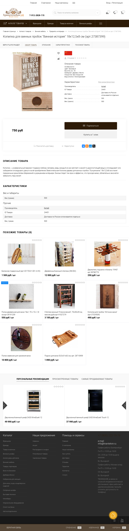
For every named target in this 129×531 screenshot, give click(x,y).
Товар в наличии (9, 450)
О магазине (46, 3)
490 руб (107, 319)
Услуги (64, 475)
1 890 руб (64, 361)
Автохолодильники (10, 511)
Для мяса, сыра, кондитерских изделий (14, 484)
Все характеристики (106, 82)
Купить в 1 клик (91, 135)
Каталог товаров (15, 23)
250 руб (107, 276)
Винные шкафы (8, 454)
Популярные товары (40, 454)
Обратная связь (12, 528)
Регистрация (117, 3)
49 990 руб (12, 421)
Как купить (66, 454)
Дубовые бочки (8, 475)
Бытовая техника (9, 494)
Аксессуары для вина (11, 458)
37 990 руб (53, 421)
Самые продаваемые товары (97, 379)
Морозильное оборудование (13, 503)
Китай (103, 86)
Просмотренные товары (65, 379)
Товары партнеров (10, 466)
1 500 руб (21, 276)
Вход (108, 3)
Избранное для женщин (11, 479)
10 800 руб (21, 361)
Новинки (36, 441)
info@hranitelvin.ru (107, 443)
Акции (35, 445)
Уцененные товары (40, 458)
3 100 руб (64, 319)
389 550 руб (95, 421)
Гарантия (65, 466)
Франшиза (7, 441)
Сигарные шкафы (9, 490)
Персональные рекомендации (33, 379)
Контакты (65, 471)
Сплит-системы (8, 507)
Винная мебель (8, 462)
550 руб (21, 319)
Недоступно (68, 146)
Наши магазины (61, 3)
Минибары (7, 499)
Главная (33, 3)
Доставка (65, 458)
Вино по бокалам (9, 471)
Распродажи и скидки (41, 450)
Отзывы (65, 462)
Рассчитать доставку (44, 146)
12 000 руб (64, 276)
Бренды (6, 445)
